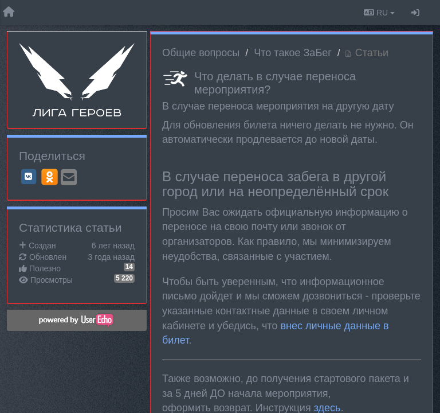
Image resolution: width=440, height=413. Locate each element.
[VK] (29, 176)
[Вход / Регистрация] (415, 12)
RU (379, 12)
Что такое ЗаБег (292, 53)
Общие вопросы (200, 53)
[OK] (49, 176)
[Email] (69, 178)
